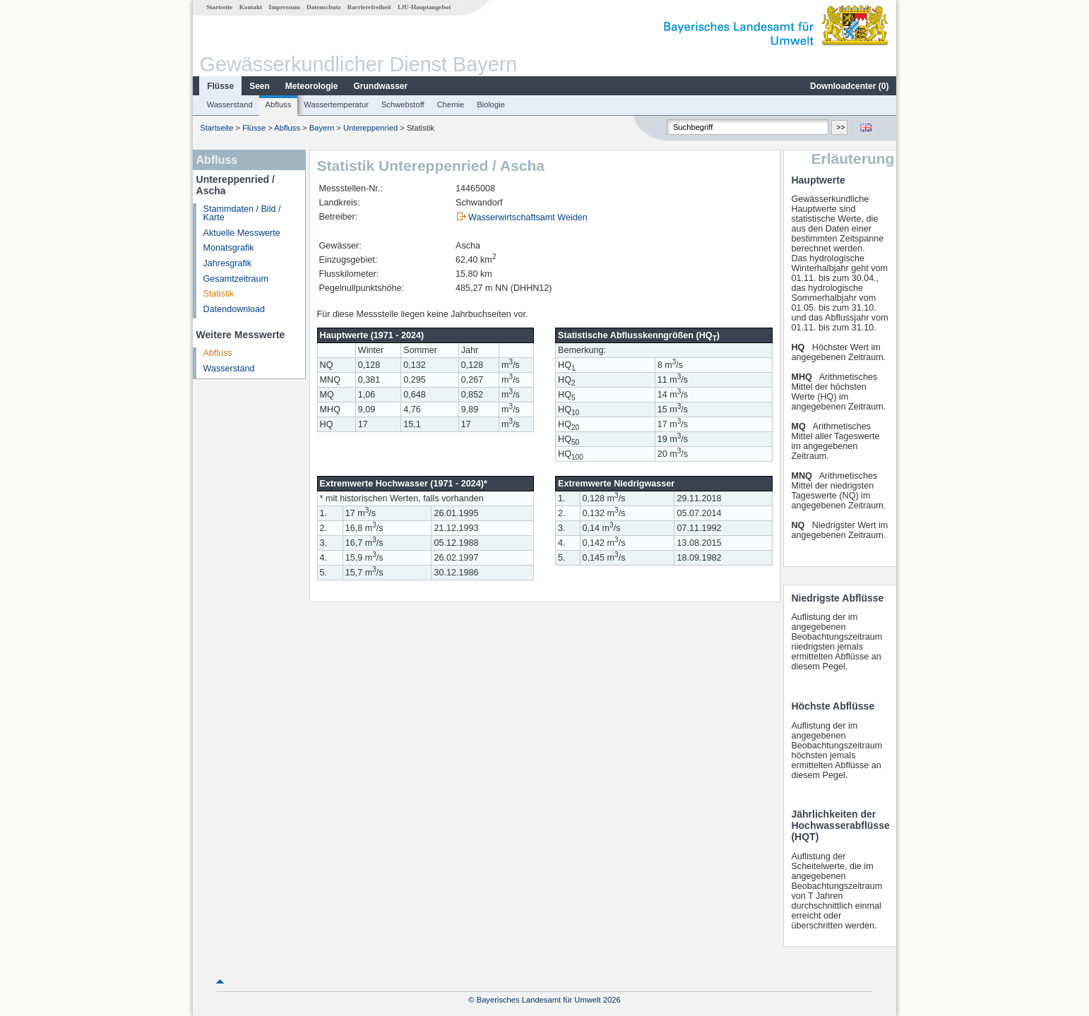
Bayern (321, 128)
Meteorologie (311, 86)
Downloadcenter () (849, 86)
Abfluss (279, 104)
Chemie (451, 104)
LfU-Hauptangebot (424, 7)
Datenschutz (324, 7)
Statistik (218, 294)
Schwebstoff (402, 104)
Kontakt (251, 7)
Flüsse (220, 86)
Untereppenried (370, 128)
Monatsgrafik (228, 248)
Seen (259, 86)
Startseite (219, 7)
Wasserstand (230, 104)
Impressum (284, 7)
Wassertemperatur (336, 104)
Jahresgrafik (227, 263)
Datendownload (234, 309)
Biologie (491, 104)
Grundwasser (381, 86)
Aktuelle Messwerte (241, 233)
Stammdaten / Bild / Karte (242, 213)
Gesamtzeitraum (235, 279)
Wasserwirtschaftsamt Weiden (528, 217)
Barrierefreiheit (369, 7)
